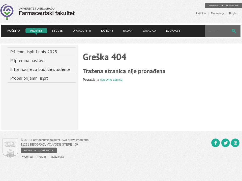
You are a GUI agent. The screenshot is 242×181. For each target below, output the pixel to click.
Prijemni (36, 30)
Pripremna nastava (28, 60)
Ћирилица (217, 13)
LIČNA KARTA (46, 150)
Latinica (201, 13)
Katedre (107, 30)
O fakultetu (82, 30)
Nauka (127, 30)
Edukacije (173, 30)
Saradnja (149, 30)
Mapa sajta (57, 156)
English (233, 13)
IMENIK (28, 150)
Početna (13, 30)
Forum (42, 156)
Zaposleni (232, 5)
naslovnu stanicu (111, 79)
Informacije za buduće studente (40, 69)
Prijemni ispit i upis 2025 (33, 52)
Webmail (214, 5)
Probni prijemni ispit (29, 78)
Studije (57, 30)
